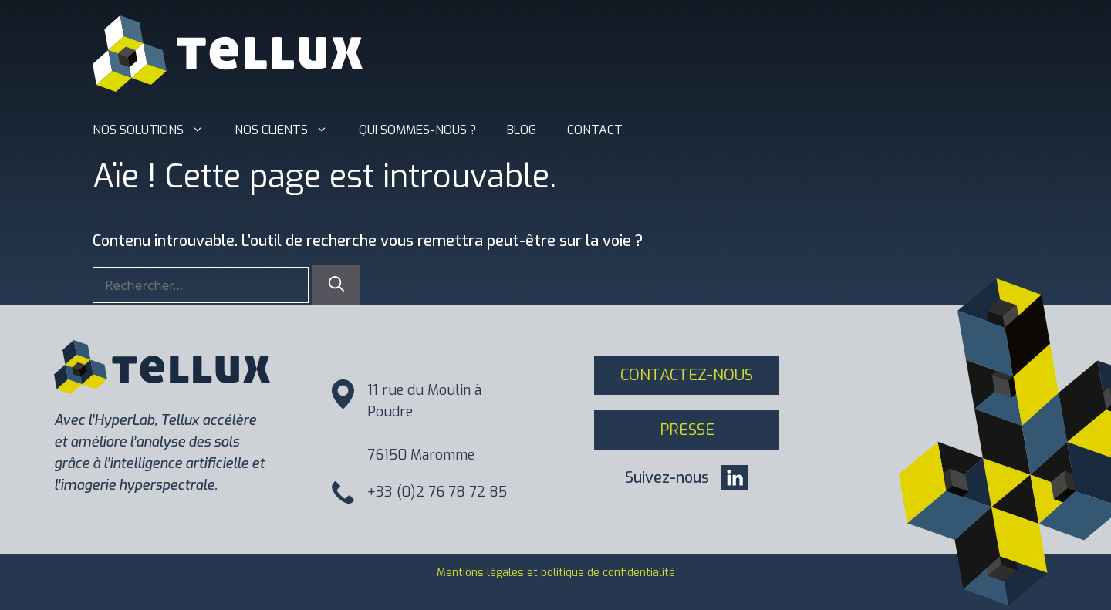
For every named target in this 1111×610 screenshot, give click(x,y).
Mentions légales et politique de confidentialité (556, 572)
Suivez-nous (667, 477)
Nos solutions (156, 130)
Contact (595, 130)
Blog (521, 130)
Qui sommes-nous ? (417, 130)
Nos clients (289, 130)
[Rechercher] (336, 285)
